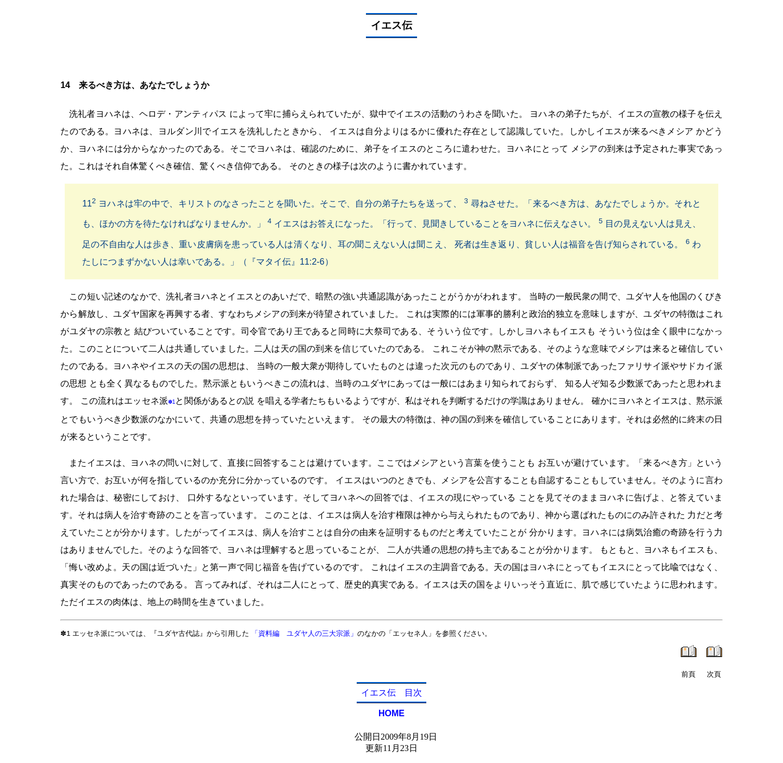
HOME (391, 713)
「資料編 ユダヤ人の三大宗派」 (304, 633)
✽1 (172, 402)
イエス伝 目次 (391, 692)
